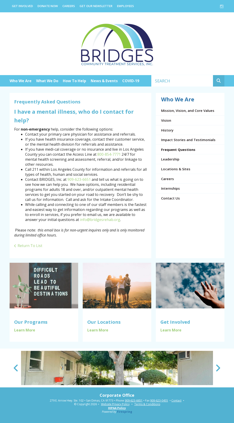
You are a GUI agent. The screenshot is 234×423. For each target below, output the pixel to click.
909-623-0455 (159, 400)
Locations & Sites (175, 169)
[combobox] (182, 81)
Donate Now (47, 6)
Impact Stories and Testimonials (188, 139)
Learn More (24, 330)
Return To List (30, 245)
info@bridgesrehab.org (100, 219)
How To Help (74, 80)
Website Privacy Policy (115, 404)
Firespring (124, 412)
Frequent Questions (178, 149)
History (167, 130)
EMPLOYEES (125, 6)
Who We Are (21, 80)
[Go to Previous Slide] (16, 368)
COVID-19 (130, 80)
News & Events (104, 80)
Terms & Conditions (147, 404)
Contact (176, 400)
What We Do (47, 80)
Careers (68, 6)
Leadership (170, 159)
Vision (166, 120)
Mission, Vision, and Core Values (187, 110)
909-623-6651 (79, 179)
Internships (170, 188)
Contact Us (170, 198)
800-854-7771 (109, 154)
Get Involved (22, 6)
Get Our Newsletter (96, 6)
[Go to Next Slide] (218, 368)
